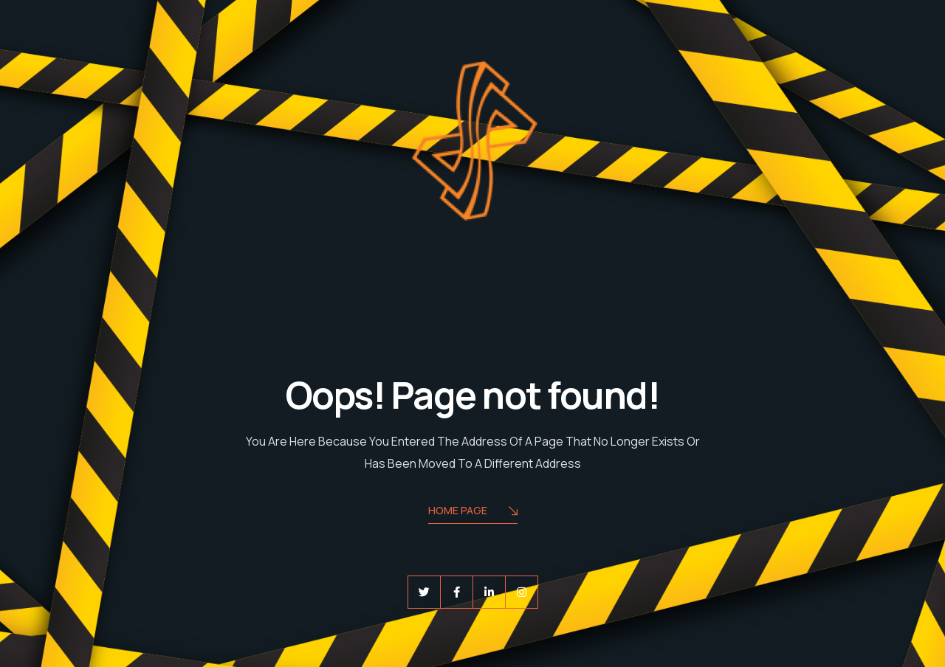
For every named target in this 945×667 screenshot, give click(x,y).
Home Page (473, 512)
